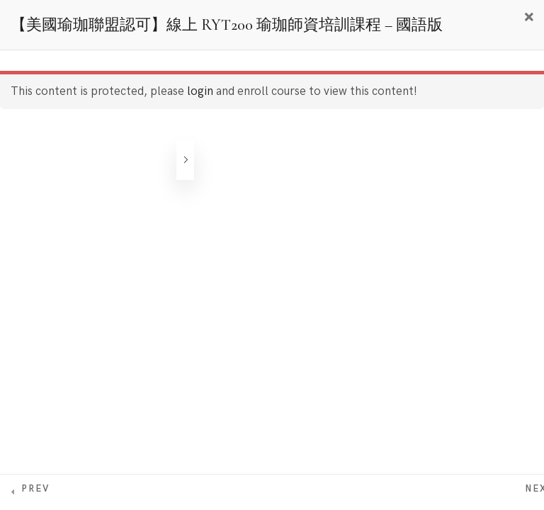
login (200, 91)
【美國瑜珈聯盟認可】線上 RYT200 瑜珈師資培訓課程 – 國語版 (227, 25)
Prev (35, 488)
